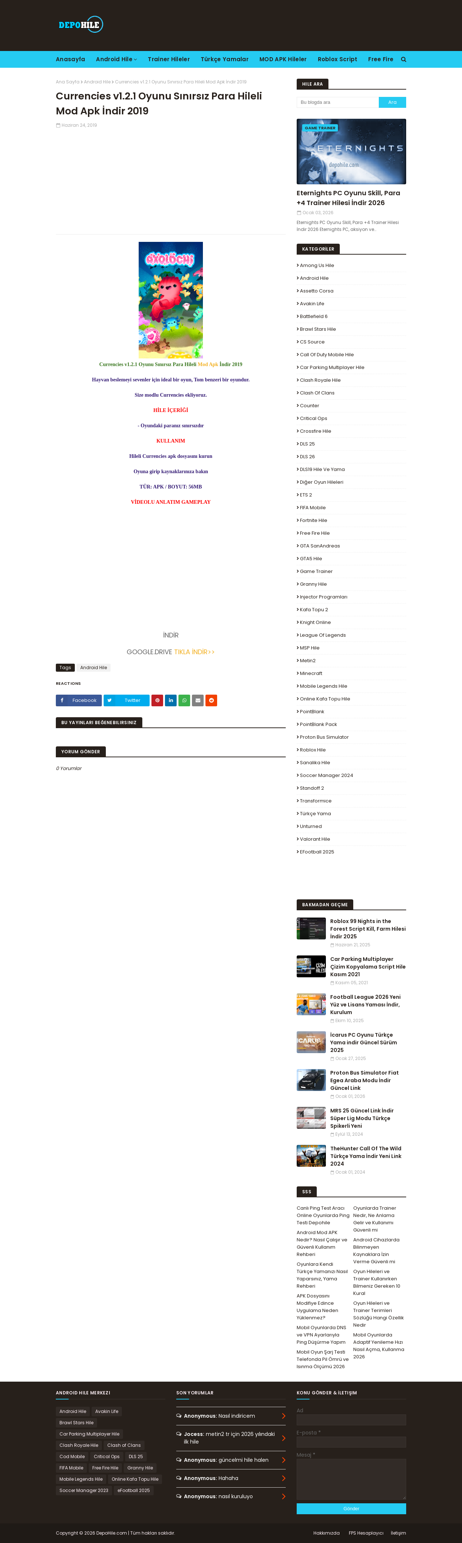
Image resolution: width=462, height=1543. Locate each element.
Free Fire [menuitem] (380, 59)
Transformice (316, 800)
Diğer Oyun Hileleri (321, 482)
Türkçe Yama (315, 813)
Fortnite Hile (313, 520)
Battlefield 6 (314, 316)
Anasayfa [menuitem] (70, 59)
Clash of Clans (317, 392)
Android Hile (97, 82)
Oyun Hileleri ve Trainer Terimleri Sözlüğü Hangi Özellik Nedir (378, 1314)
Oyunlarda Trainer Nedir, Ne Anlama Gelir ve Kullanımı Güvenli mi (374, 1219)
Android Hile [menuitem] (114, 59)
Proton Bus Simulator (324, 737)
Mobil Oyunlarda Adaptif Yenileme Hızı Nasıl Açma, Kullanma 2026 (378, 1345)
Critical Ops (313, 418)
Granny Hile (313, 584)
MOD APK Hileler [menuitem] (283, 59)
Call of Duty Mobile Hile (327, 354)
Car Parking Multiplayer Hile (332, 367)
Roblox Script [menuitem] (338, 59)
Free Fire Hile (315, 533)
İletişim (398, 1533)
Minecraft (311, 673)
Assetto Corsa (317, 290)
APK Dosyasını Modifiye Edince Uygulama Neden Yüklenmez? (317, 1306)
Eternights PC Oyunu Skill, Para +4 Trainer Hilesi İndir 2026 (348, 197)
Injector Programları (323, 596)
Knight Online (315, 622)
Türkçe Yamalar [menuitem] (225, 59)
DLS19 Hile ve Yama (322, 469)
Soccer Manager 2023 (83, 1490)
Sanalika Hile (315, 762)
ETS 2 (306, 494)
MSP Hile (310, 647)
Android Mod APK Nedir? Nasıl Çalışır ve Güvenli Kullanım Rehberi (322, 1243)
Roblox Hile (313, 749)
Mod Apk (208, 364)
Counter (309, 405)
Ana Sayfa (68, 82)
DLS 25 (307, 443)
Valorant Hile (315, 839)
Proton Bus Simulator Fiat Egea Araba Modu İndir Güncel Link (364, 1080)
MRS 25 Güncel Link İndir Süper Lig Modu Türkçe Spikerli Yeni (362, 1118)
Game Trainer (316, 571)
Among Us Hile (317, 265)
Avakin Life (312, 303)
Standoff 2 (312, 788)
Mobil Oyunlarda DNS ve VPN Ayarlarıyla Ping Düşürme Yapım (321, 1335)
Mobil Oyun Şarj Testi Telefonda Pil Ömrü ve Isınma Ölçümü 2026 (323, 1359)
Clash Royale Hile (320, 380)
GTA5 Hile (311, 558)
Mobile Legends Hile (323, 686)
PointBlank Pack (318, 724)
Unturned (311, 826)
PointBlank (312, 711)
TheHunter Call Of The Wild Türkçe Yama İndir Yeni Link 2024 (365, 1156)
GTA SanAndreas (320, 545)
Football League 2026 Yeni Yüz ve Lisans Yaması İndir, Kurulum (365, 1004)
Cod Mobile (72, 1456)
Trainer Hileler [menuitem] (169, 59)
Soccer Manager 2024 (326, 775)
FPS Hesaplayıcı (366, 1533)
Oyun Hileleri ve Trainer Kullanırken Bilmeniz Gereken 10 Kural (376, 1282)
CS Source (312, 341)
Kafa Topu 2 (314, 609)
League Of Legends (323, 635)
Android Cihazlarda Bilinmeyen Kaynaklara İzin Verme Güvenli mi (376, 1250)
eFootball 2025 (317, 851)
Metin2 (308, 660)
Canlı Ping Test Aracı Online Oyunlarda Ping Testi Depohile (323, 1215)
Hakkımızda (326, 1533)
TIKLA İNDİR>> (194, 651)
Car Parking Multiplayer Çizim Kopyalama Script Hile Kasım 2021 (368, 966)
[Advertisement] (171, 180)
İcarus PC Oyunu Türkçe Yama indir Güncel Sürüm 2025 (363, 1042)
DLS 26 (307, 456)
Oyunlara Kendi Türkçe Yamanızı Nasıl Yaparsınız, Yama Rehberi (322, 1275)
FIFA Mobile (313, 507)
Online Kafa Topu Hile (325, 698)
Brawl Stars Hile (318, 329)
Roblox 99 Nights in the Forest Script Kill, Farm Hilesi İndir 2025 (368, 929)
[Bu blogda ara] (338, 102)
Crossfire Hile (315, 431)
